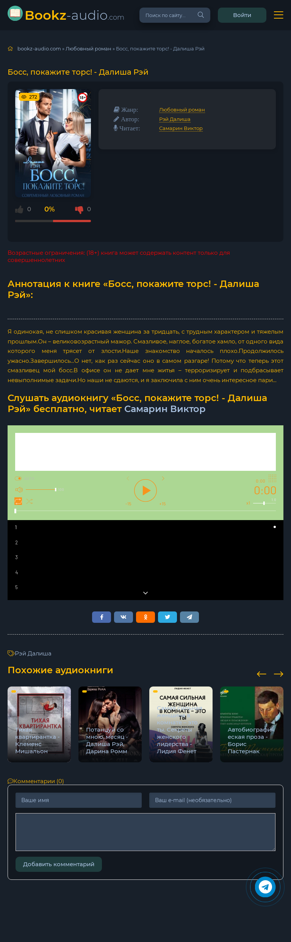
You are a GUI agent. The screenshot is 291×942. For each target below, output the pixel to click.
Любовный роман (182, 110)
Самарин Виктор (181, 128)
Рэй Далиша (175, 119)
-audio (74, 15)
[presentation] (261, 673)
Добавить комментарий (58, 864)
